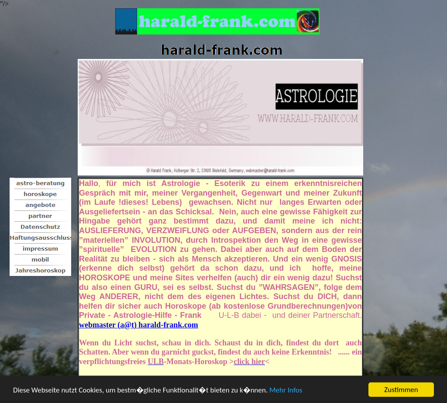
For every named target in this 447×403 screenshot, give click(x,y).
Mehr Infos (285, 390)
